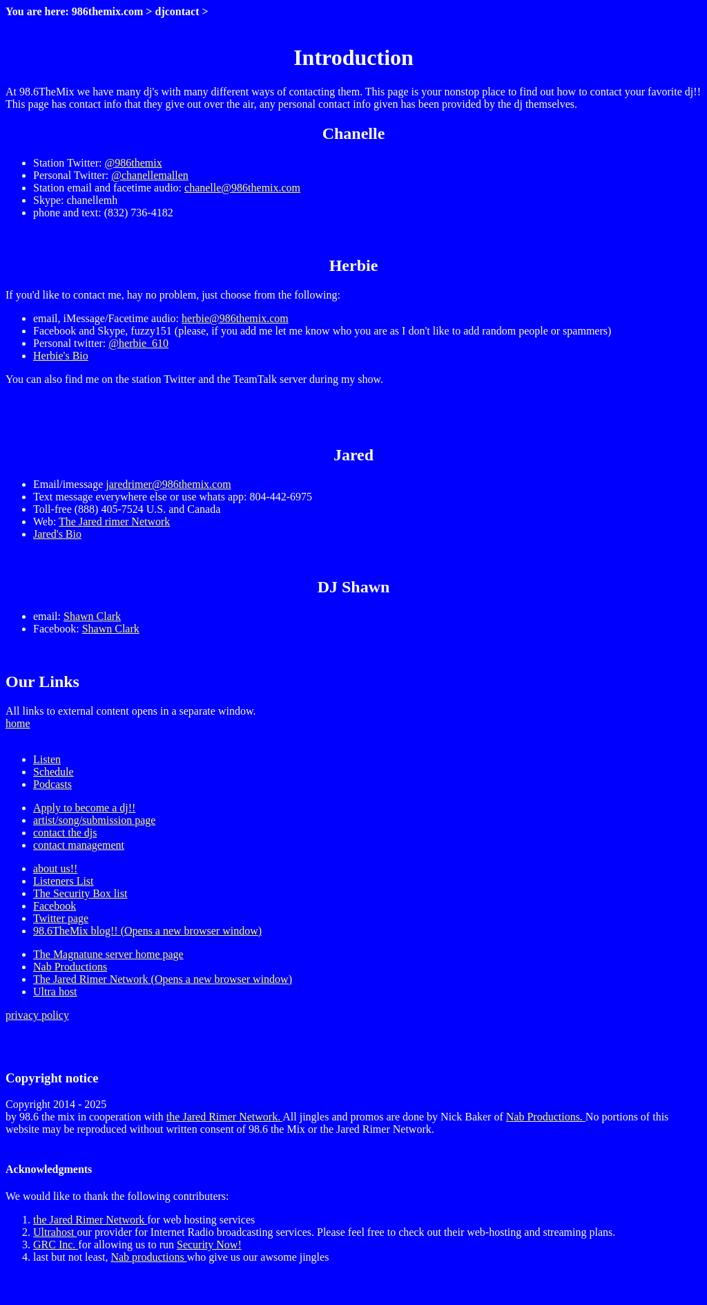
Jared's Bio (57, 534)
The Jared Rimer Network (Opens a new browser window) (162, 979)
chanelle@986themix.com (242, 188)
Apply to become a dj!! (84, 808)
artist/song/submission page (94, 820)
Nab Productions (70, 967)
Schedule (53, 772)
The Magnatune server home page (108, 954)
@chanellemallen (149, 175)
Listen (47, 759)
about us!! (55, 868)
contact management (78, 845)
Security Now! (209, 1244)
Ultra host (55, 991)
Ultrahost (55, 1232)
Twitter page (60, 918)
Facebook (54, 906)
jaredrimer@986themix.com (168, 484)
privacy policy (37, 1015)
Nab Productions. (545, 1117)
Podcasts (52, 784)
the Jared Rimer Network (90, 1220)
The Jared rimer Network (114, 521)
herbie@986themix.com (235, 318)
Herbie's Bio (60, 356)
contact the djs (65, 832)
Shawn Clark (92, 616)
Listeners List (63, 881)
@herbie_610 (138, 343)
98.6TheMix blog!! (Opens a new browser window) (147, 931)
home (18, 723)
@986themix (133, 163)
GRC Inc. (55, 1244)
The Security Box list (80, 893)
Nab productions (148, 1257)
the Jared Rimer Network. (224, 1117)
